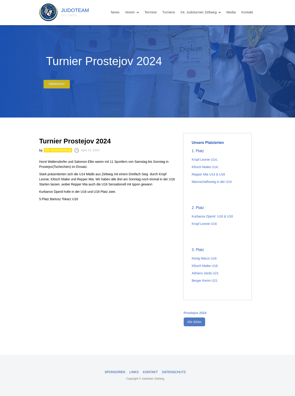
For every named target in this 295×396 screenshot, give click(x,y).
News (115, 12)
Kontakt (247, 12)
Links (134, 372)
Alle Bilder (194, 325)
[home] (53, 11)
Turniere (168, 12)
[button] (132, 12)
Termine (151, 12)
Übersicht (57, 86)
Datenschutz (174, 372)
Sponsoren (115, 372)
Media (231, 12)
